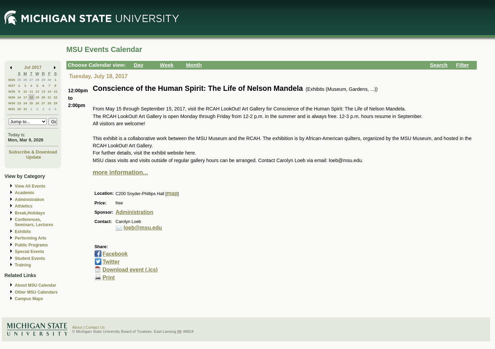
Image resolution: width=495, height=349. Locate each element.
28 (37, 80)
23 (19, 103)
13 (43, 91)
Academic (24, 192)
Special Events (29, 251)
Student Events (30, 258)
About (77, 327)
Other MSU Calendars (36, 292)
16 (19, 97)
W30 (11, 103)
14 (49, 91)
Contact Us (95, 327)
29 (43, 80)
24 (25, 103)
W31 (11, 109)
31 (25, 109)
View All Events (30, 186)
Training (23, 265)
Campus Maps (29, 298)
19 (37, 97)
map (172, 193)
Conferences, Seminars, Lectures (34, 222)
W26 (11, 80)
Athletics (23, 206)
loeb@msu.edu (142, 228)
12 (37, 91)
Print (108, 278)
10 (25, 91)
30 (49, 80)
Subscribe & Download (33, 152)
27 (31, 80)
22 (55, 97)
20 (43, 97)
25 (19, 80)
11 (31, 91)
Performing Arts (30, 238)
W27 (11, 85)
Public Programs (31, 245)
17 (25, 97)
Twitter (111, 262)
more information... (120, 172)
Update (33, 157)
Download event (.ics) (130, 270)
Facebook (115, 254)
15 (55, 91)
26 (25, 80)
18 (31, 97)
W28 (11, 91)
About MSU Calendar (35, 285)
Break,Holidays (30, 213)
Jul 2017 (33, 67)
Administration (29, 199)
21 (49, 97)
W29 (11, 97)
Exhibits (23, 231)
